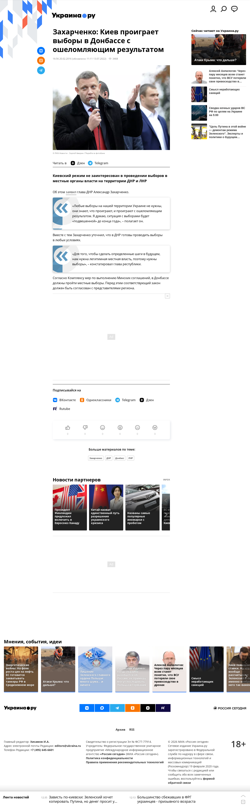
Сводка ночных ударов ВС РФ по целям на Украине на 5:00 (227, 111)
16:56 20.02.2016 (62, 58)
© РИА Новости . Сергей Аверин (68, 153)
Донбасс (119, 458)
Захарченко (95, 458)
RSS (131, 730)
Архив (120, 730)
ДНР (108, 458)
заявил (71, 192)
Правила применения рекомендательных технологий (125, 762)
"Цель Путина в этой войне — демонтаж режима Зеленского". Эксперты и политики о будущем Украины (227, 131)
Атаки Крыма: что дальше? (215, 60)
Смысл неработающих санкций (224, 91)
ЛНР (130, 458)
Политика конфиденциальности (109, 758)
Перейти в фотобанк (95, 153)
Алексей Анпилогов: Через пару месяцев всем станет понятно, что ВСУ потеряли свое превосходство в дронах (227, 76)
